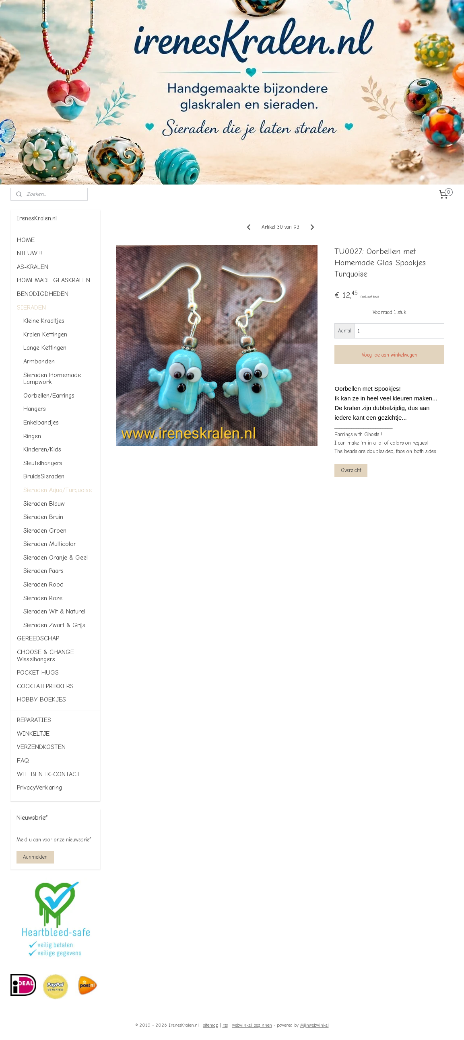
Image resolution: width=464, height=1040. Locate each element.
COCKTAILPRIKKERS (45, 686)
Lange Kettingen (44, 347)
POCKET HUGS (38, 672)
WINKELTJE (33, 733)
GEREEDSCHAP (38, 638)
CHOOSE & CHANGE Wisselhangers (45, 655)
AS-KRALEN (32, 267)
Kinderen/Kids (42, 449)
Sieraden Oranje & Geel (55, 557)
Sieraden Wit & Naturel (54, 611)
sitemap (210, 1025)
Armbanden (39, 361)
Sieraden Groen (44, 530)
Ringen (32, 436)
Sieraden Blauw (44, 503)
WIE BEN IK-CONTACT (48, 774)
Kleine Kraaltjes (43, 320)
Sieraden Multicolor (49, 544)
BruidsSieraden (43, 476)
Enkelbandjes (41, 422)
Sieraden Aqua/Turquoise (57, 490)
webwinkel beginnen (252, 1025)
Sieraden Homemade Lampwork (52, 378)
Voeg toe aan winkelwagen (389, 355)
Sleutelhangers (42, 463)
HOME (26, 240)
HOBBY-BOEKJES (41, 699)
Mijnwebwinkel (314, 1025)
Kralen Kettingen (45, 334)
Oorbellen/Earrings (48, 395)
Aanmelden (35, 857)
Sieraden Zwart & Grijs (54, 625)
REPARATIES (34, 720)
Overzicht (351, 470)
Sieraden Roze (42, 598)
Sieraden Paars (43, 570)
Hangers (34, 408)
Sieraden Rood (43, 584)
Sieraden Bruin (43, 517)
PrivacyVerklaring (39, 787)
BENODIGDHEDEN (42, 293)
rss (225, 1025)
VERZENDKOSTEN (41, 747)
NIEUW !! (29, 253)
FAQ (23, 760)
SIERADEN (31, 307)
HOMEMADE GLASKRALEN (53, 280)
